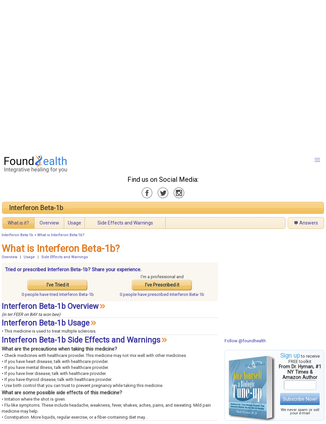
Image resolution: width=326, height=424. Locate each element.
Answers (308, 223)
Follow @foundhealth (245, 340)
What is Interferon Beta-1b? (60, 235)
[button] (317, 160)
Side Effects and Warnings (125, 223)
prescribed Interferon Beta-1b (162, 294)
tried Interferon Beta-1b (58, 294)
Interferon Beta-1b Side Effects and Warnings (81, 340)
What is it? (18, 223)
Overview (49, 223)
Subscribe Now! (300, 399)
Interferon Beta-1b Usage (45, 323)
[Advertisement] (75, 75)
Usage (74, 223)
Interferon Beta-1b (36, 208)
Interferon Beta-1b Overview (50, 306)
